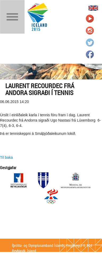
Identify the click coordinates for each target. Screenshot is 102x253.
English (93, 8)
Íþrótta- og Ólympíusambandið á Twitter (90, 42)
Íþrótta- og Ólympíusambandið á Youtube (90, 19)
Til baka (6, 157)
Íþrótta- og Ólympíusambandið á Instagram (90, 31)
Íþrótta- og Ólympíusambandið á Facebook (90, 54)
